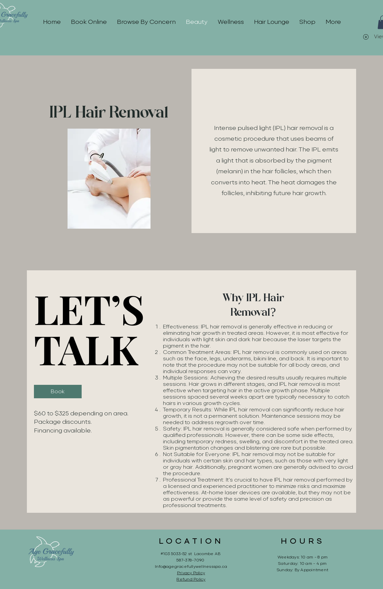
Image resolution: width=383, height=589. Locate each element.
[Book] (58, 391)
